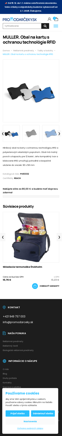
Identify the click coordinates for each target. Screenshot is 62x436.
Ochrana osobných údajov (30, 428)
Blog (5, 373)
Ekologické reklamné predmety (18, 350)
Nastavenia (30, 421)
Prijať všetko (17, 413)
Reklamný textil (10, 345)
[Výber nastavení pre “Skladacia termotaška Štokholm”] (45, 286)
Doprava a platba (12, 387)
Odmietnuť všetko (43, 413)
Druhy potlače (10, 378)
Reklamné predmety (13, 341)
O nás (6, 369)
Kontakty (7, 382)
